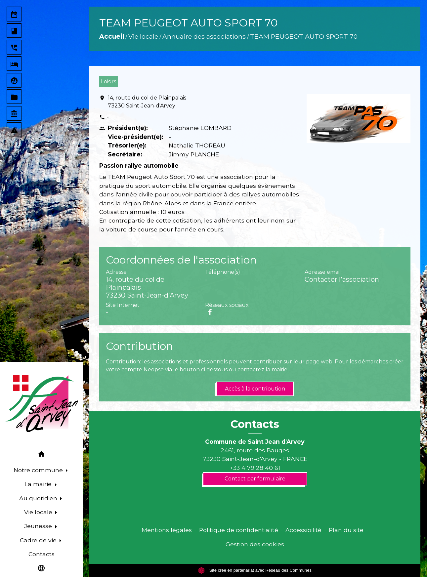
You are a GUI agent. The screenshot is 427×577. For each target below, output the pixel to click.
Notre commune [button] (39, 470)
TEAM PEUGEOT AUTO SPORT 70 (304, 36)
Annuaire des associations (204, 36)
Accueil (111, 36)
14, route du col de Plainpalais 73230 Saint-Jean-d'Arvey (147, 102)
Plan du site (346, 529)
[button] (41, 455)
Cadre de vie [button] (39, 540)
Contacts (255, 424)
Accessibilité (303, 529)
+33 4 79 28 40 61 (255, 467)
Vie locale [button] (39, 512)
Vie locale (143, 36)
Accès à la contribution (255, 389)
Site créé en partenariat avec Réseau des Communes (255, 570)
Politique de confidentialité (238, 529)
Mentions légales (167, 529)
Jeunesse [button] (39, 525)
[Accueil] (41, 404)
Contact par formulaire (255, 478)
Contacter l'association (342, 279)
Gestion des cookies (255, 544)
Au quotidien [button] (39, 498)
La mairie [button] (38, 483)
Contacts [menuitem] (41, 554)
